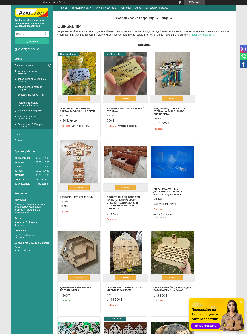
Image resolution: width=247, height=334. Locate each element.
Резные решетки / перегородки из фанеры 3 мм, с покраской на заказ (166, 283)
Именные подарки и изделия (28, 72)
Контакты (126, 7)
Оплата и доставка (106, 7)
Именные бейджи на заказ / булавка (117, 107)
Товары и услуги (24, 65)
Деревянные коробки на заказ (31, 95)
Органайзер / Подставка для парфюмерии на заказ (77, 281)
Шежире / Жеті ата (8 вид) (209, 106)
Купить (77, 96)
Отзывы (19, 140)
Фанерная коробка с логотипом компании (207, 273)
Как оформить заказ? (156, 7)
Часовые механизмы (202, 34)
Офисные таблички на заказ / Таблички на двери (77, 107)
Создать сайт (49, 2)
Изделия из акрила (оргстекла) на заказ (28, 103)
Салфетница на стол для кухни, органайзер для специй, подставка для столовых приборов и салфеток (76, 198)
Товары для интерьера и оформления (31, 88)
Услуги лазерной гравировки (27, 117)
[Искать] (45, 34)
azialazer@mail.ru (24, 250)
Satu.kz (137, 328)
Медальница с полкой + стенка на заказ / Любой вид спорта (165, 109)
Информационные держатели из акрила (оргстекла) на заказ (118, 187)
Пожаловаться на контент (167, 331)
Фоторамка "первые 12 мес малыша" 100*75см (208, 193)
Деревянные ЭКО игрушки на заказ (32, 125)
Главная (63, 7)
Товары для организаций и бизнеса (32, 80)
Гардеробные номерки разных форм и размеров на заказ (121, 283)
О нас (18, 134)
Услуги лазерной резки (30, 110)
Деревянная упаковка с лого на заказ (164, 193)
